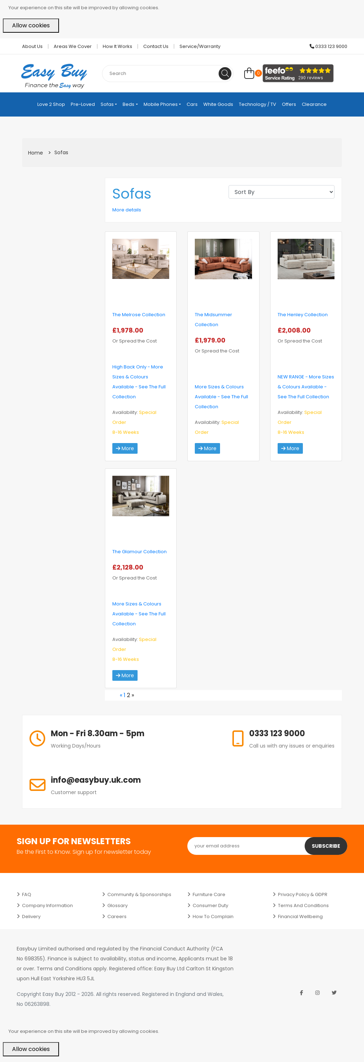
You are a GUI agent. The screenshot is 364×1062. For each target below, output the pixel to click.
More (125, 448)
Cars (192, 104)
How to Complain (213, 916)
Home (35, 152)
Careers (117, 916)
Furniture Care (209, 894)
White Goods (218, 104)
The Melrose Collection (138, 314)
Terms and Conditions (303, 905)
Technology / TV (257, 104)
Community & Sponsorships (139, 894)
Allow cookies (31, 25)
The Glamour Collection (139, 551)
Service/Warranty (200, 46)
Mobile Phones (161, 104)
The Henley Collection (303, 314)
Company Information (47, 905)
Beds (128, 104)
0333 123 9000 (328, 46)
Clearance (314, 104)
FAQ (26, 894)
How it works (117, 46)
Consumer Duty (210, 905)
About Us (32, 46)
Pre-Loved (83, 104)
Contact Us (155, 46)
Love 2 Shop (51, 104)
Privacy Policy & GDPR (302, 894)
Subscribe (326, 846)
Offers (289, 104)
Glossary (117, 905)
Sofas (107, 104)
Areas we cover (73, 46)
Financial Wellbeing (300, 916)
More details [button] (126, 209)
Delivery (31, 916)
